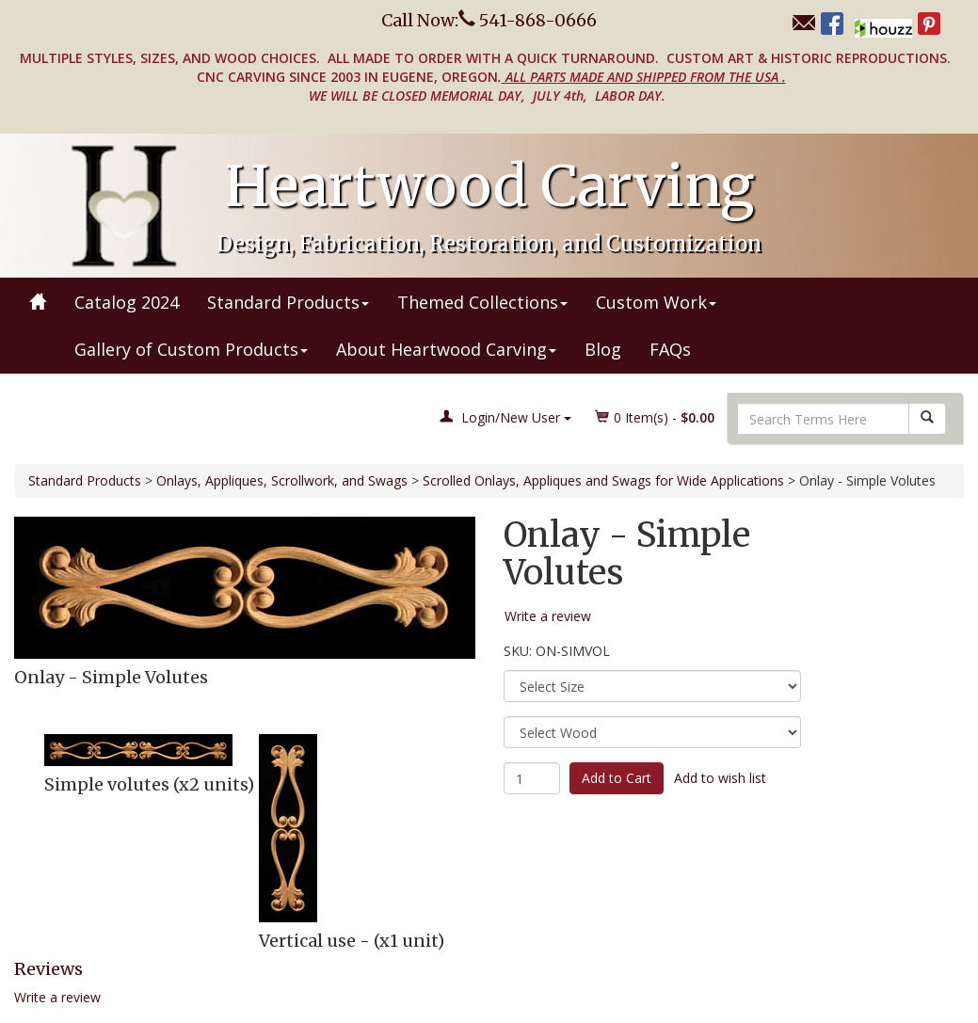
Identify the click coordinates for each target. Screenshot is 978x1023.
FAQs (670, 349)
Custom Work (656, 302)
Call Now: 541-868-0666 (489, 20)
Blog (603, 349)
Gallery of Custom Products (191, 349)
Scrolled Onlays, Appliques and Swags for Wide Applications (603, 480)
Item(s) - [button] (655, 417)
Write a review (57, 997)
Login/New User (505, 417)
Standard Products (288, 302)
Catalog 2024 (126, 302)
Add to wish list (720, 778)
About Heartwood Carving (446, 349)
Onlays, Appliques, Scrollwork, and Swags (282, 480)
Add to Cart (616, 778)
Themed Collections (482, 302)
